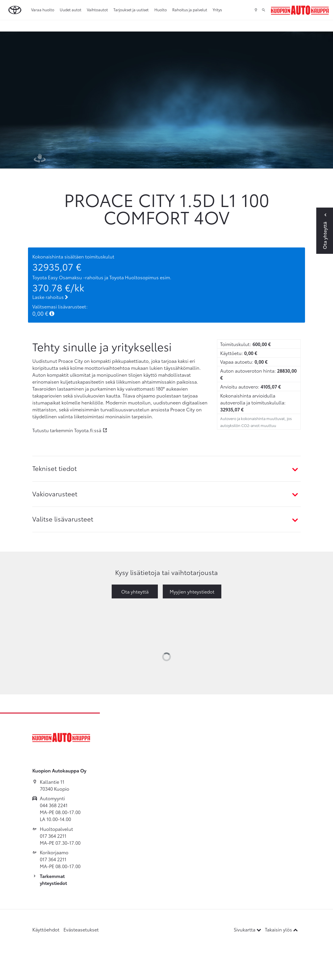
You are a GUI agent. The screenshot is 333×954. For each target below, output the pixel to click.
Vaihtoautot (97, 9)
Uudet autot (70, 9)
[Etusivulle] (300, 10)
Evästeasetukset (81, 929)
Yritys (217, 9)
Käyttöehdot (45, 929)
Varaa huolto (42, 9)
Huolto (160, 9)
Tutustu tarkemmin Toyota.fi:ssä (66, 430)
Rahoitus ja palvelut (189, 9)
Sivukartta (248, 929)
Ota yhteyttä (135, 591)
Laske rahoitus (50, 296)
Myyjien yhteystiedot (192, 591)
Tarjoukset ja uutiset (131, 9)
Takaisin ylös (281, 929)
